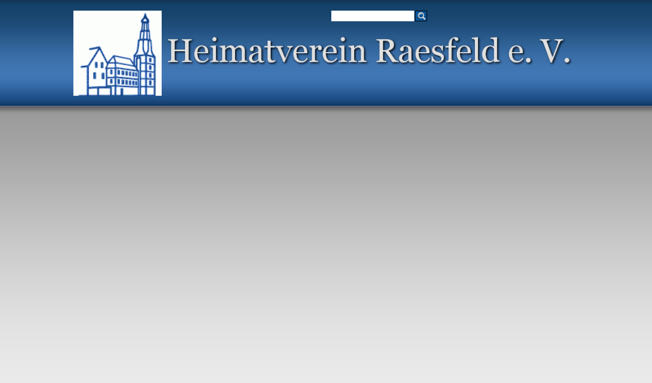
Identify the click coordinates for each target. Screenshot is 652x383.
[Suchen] (372, 16)
